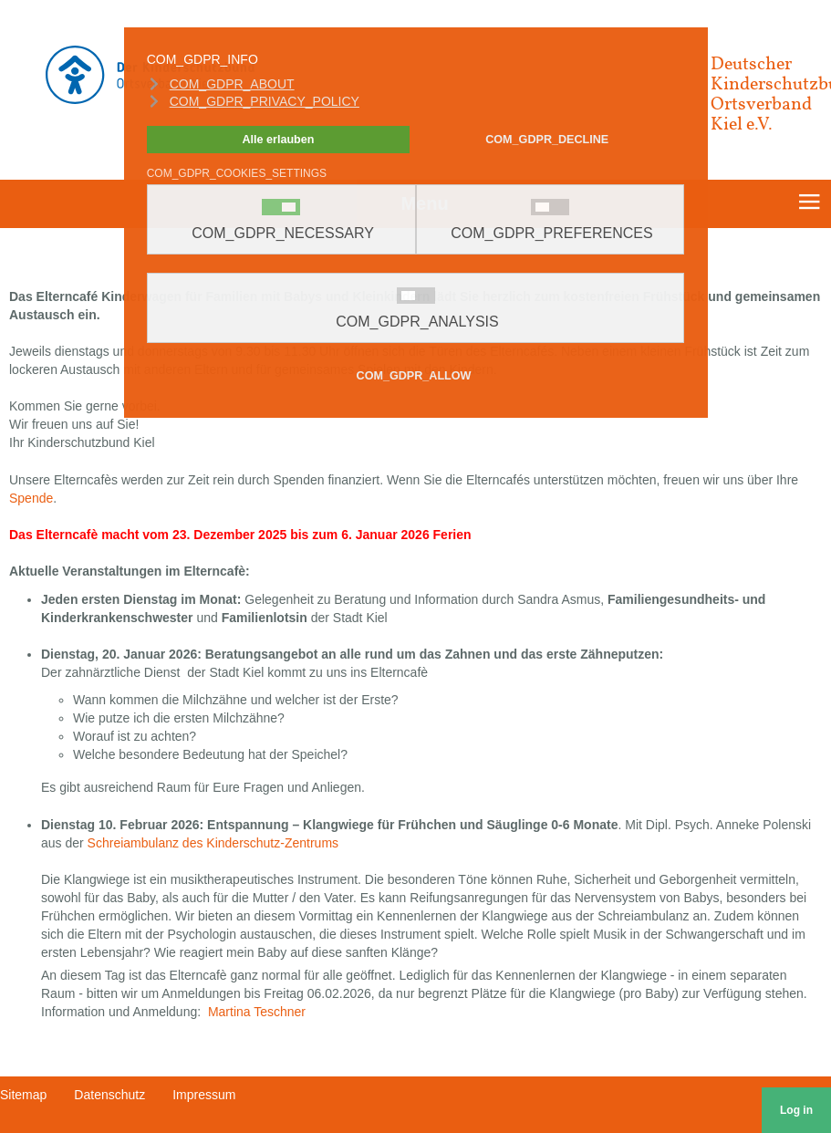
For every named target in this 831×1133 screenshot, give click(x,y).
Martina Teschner (257, 1011)
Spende (31, 498)
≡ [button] (808, 204)
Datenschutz (109, 1094)
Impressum (203, 1094)
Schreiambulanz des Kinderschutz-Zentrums (213, 843)
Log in (796, 1110)
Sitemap (23, 1094)
